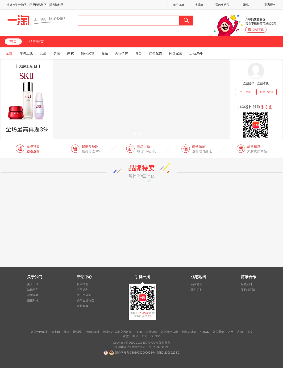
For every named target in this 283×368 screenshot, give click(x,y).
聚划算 (77, 332)
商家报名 (270, 4)
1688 (138, 332)
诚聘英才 (32, 295)
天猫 (66, 332)
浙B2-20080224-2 (168, 352)
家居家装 (175, 53)
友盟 (126, 336)
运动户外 (196, 53)
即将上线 (26, 53)
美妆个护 (121, 53)
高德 (240, 332)
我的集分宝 (222, 4)
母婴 (138, 53)
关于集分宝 (84, 295)
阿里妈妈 (151, 332)
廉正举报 (32, 300)
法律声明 (32, 289)
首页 (13, 41)
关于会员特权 (85, 300)
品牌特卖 (36, 41)
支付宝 (155, 336)
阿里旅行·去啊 (169, 332)
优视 (249, 332)
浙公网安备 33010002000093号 (135, 352)
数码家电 (87, 53)
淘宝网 (55, 332)
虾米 (135, 336)
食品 (104, 53)
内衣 (70, 53)
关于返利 (82, 289)
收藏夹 (199, 4)
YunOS (204, 332)
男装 (57, 53)
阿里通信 (218, 332)
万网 (230, 332)
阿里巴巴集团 (39, 332)
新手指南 (82, 284)
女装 (43, 53)
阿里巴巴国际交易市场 (117, 332)
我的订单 (178, 5)
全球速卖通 (92, 332)
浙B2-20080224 (158, 347)
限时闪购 (196, 289)
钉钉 (145, 336)
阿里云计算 (189, 332)
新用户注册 (266, 92)
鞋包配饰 (155, 53)
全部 (9, 53)
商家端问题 (248, 289)
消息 (246, 4)
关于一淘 (32, 284)
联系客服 (82, 306)
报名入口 (246, 284)
